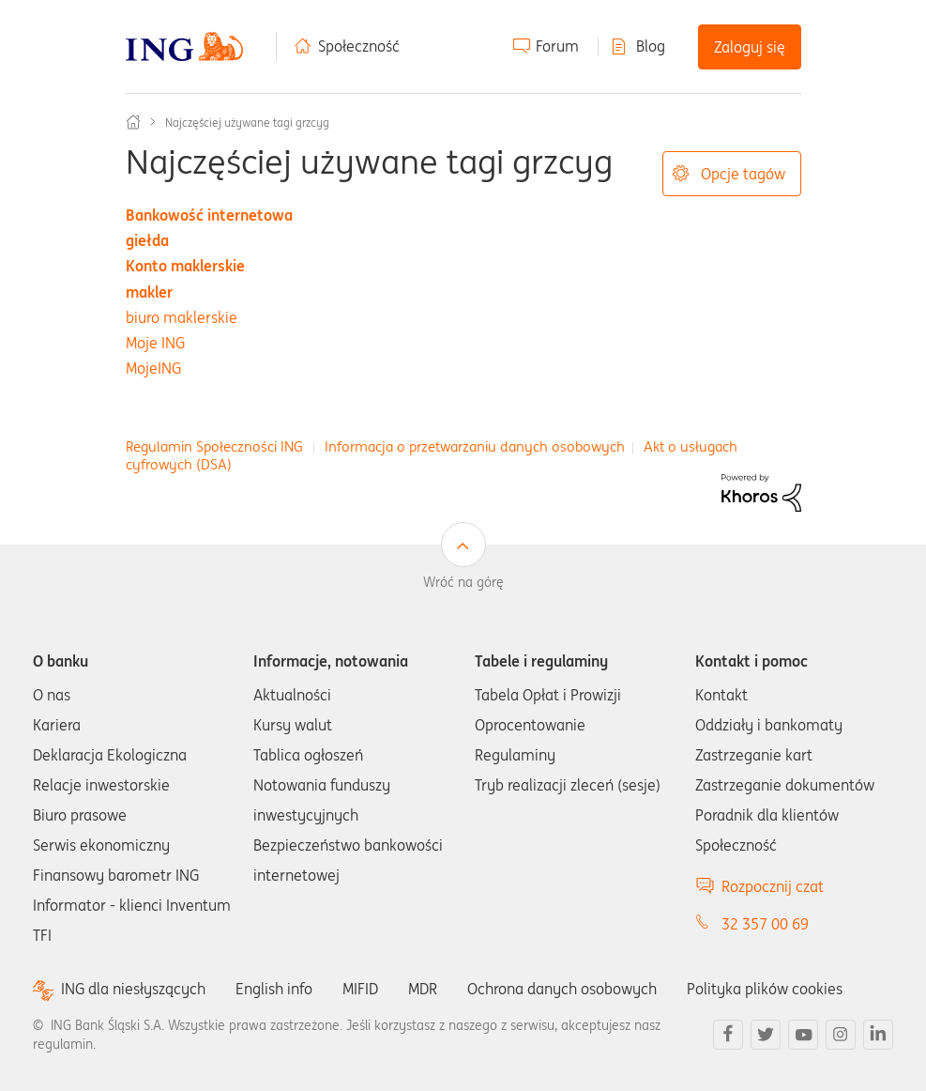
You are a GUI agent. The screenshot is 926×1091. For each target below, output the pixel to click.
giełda (147, 240)
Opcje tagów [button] (743, 173)
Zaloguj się (749, 47)
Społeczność (359, 46)
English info (273, 988)
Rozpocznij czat (772, 886)
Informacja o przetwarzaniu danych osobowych (475, 446)
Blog (650, 46)
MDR (422, 988)
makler (149, 292)
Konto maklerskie (185, 265)
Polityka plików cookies (765, 988)
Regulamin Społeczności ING (214, 446)
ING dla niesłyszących (133, 989)
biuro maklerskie (181, 317)
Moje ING (155, 342)
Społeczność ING (133, 122)
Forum (557, 46)
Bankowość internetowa (209, 215)
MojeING (153, 368)
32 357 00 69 (765, 923)
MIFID (360, 988)
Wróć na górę (463, 582)
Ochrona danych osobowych (562, 988)
